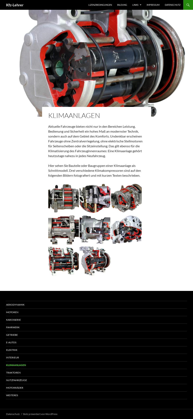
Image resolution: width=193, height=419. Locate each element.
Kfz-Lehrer (14, 5)
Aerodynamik (15, 304)
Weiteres (12, 395)
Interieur (12, 357)
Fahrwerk (13, 327)
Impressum (153, 4)
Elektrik (11, 349)
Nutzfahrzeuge (16, 380)
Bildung (122, 4)
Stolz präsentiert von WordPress (40, 414)
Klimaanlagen (16, 365)
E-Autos (11, 342)
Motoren (12, 312)
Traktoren (13, 372)
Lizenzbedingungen (100, 4)
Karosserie (13, 319)
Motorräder (14, 387)
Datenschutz (173, 4)
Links (135, 4)
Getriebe (12, 334)
